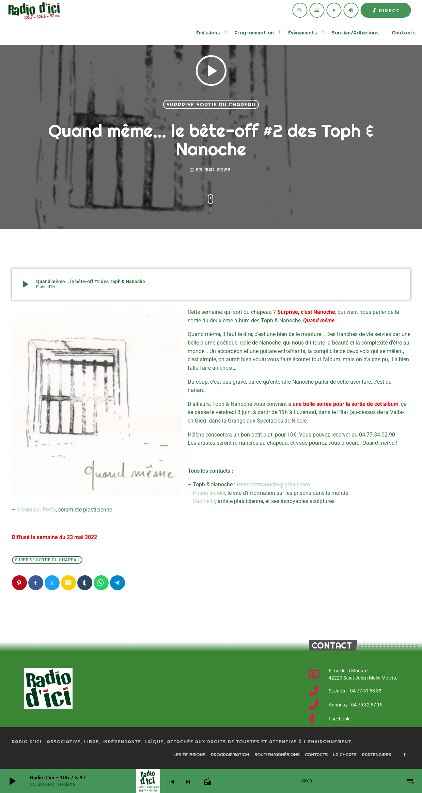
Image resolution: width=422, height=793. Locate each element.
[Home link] (33, 10)
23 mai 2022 (210, 169)
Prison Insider (209, 493)
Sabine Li (204, 501)
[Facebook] (405, 755)
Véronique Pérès (36, 509)
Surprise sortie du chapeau (210, 104)
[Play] (333, 10)
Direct (385, 10)
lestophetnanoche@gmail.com (273, 484)
